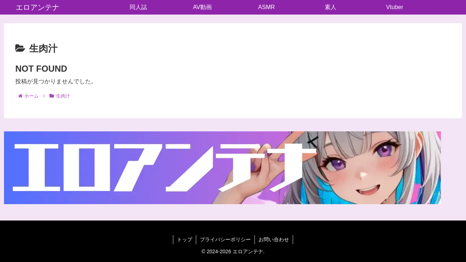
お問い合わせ (273, 239)
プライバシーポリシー (225, 239)
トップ (184, 239)
